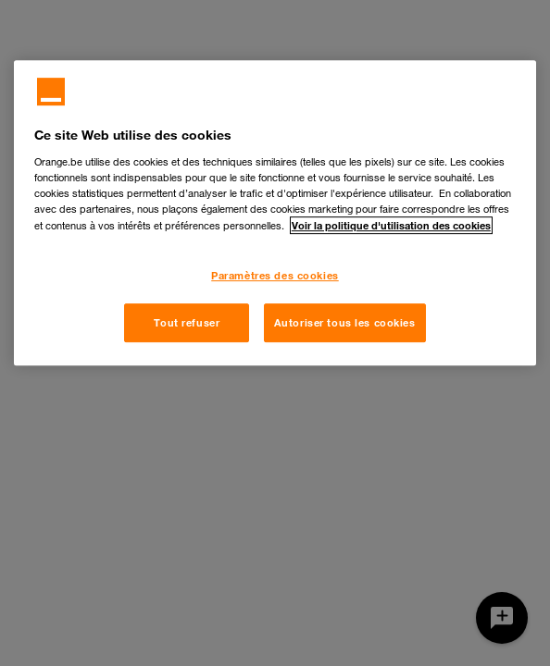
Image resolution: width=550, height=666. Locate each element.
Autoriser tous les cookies (345, 322)
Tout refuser (186, 322)
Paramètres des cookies (275, 275)
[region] (275, 212)
